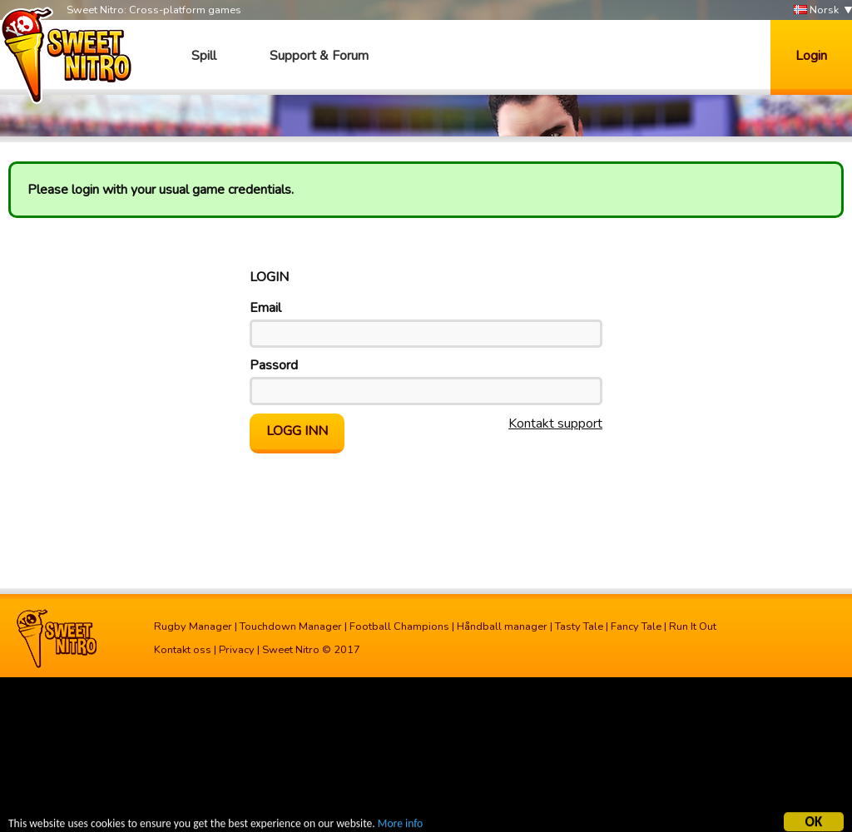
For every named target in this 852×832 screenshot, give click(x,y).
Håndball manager (502, 626)
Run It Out (692, 626)
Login (811, 56)
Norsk (816, 10)
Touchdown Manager (291, 626)
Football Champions (399, 626)
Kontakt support (555, 423)
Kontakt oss (182, 649)
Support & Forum (319, 56)
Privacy (237, 649)
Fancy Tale (636, 626)
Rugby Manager (193, 626)
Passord (274, 365)
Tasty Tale (579, 626)
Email (265, 308)
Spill (203, 56)
